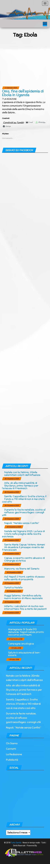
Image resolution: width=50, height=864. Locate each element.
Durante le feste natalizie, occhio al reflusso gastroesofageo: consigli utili (24, 512)
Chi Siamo (12, 743)
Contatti (11, 749)
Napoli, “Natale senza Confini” (21, 523)
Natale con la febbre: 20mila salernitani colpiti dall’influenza (22, 473)
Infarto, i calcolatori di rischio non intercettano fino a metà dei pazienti (25, 607)
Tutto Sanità (16, 843)
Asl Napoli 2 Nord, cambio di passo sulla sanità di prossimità (24, 578)
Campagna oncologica (21, 643)
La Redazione (10, 99)
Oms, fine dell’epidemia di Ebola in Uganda (23, 93)
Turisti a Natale (13, 587)
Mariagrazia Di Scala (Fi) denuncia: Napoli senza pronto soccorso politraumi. (26, 632)
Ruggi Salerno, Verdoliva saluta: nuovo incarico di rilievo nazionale (23, 597)
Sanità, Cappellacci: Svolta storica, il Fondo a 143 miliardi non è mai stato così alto (24, 499)
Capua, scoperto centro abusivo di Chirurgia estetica (24, 559)
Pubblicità (12, 759)
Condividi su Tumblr (13, 122)
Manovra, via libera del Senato (21, 568)
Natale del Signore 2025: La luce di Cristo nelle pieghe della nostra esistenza (23, 533)
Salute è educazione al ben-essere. (24, 654)
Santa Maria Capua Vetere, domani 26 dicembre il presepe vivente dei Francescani (23, 547)
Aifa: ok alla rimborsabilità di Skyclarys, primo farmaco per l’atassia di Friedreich (20, 485)
